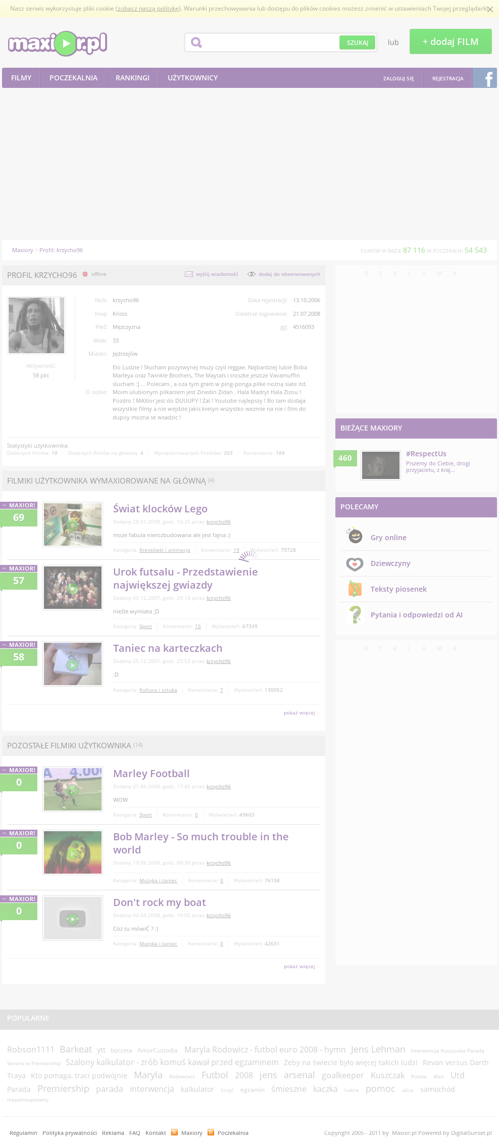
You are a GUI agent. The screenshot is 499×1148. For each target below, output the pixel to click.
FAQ (134, 1132)
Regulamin (23, 1132)
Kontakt (155, 1132)
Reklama (113, 1132)
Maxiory (192, 1132)
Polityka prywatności (69, 1132)
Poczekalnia (233, 1132)
